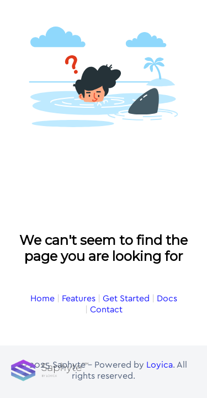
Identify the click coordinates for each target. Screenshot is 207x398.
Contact (106, 218)
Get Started (126, 207)
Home (42, 207)
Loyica (159, 367)
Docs (167, 207)
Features (78, 207)
